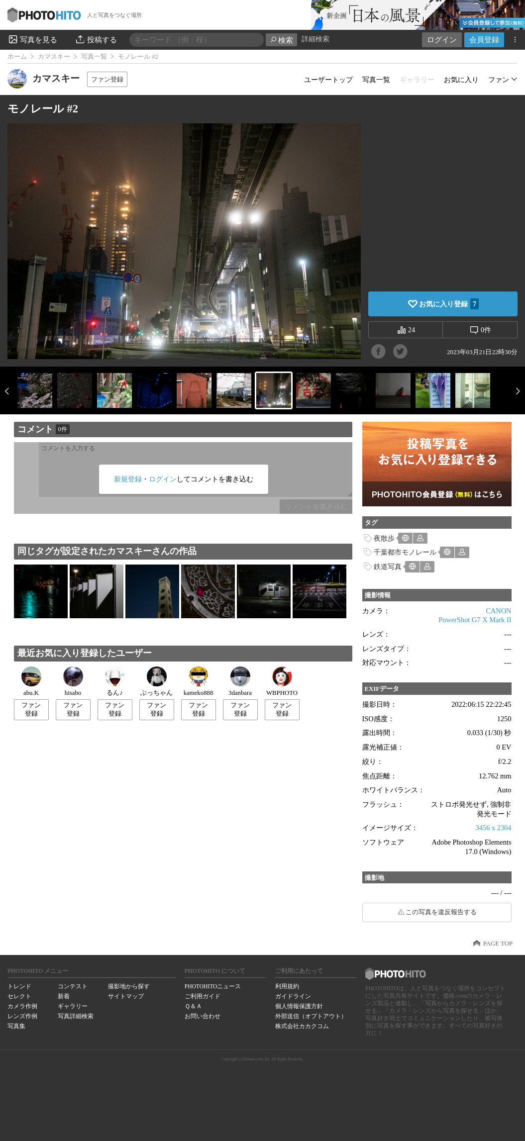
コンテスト (73, 986)
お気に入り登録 (449, 303)
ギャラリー (73, 1006)
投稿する (96, 39)
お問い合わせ (202, 1016)
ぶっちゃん (156, 681)
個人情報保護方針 (299, 1006)
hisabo (73, 681)
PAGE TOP (498, 943)
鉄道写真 (388, 566)
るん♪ (115, 681)
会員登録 (484, 39)
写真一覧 (94, 56)
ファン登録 (107, 79)
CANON (498, 611)
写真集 (16, 1026)
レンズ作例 (22, 1016)
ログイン (442, 39)
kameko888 (198, 681)
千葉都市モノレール (405, 552)
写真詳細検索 (76, 1016)
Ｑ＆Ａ (193, 1006)
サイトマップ (126, 996)
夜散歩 (384, 538)
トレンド (19, 986)
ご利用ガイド (202, 996)
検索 (281, 40)
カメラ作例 (22, 1006)
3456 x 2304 (494, 828)
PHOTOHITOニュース (213, 986)
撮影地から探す (129, 986)
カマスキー (54, 56)
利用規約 (287, 986)
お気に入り (461, 80)
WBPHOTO (282, 681)
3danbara (240, 681)
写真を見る (32, 39)
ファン (498, 80)
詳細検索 (315, 39)
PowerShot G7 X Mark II (474, 620)
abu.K (31, 681)
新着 (64, 996)
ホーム (17, 56)
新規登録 (128, 479)
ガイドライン (293, 996)
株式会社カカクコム (302, 1026)
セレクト (19, 996)
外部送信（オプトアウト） (311, 1016)
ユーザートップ (328, 80)
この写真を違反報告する (441, 912)
